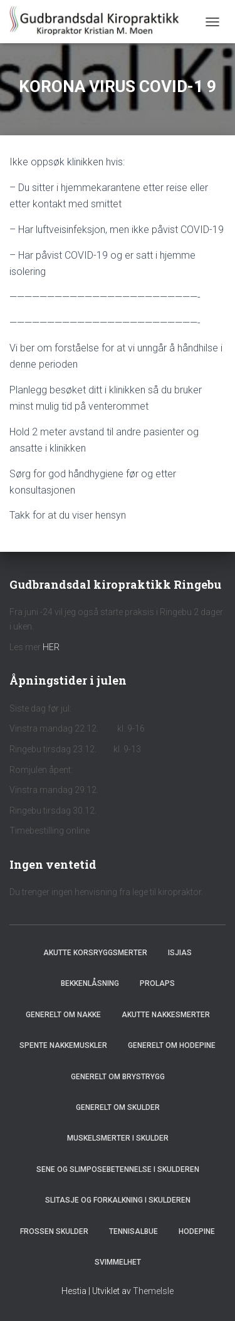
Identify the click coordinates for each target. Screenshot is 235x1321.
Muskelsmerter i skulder (118, 1138)
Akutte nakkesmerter (166, 1014)
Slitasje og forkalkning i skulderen (118, 1200)
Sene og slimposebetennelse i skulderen (117, 1169)
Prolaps (157, 983)
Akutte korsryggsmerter (95, 952)
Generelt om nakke (63, 1014)
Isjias (180, 952)
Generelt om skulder (118, 1107)
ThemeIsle (153, 1291)
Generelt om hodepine (172, 1045)
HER (51, 647)
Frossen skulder (54, 1231)
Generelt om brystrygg (118, 1076)
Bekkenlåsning (90, 983)
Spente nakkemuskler (63, 1045)
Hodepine (197, 1231)
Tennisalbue (133, 1231)
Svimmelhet (118, 1262)
